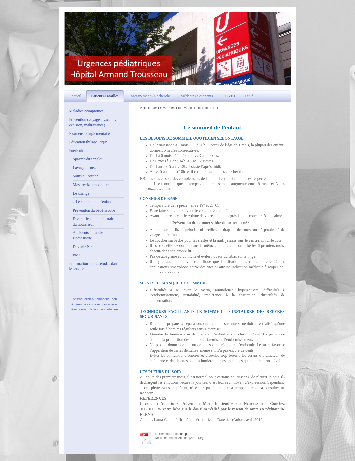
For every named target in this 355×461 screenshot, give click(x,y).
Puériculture (175, 108)
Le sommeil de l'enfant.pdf (172, 434)
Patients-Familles (151, 108)
